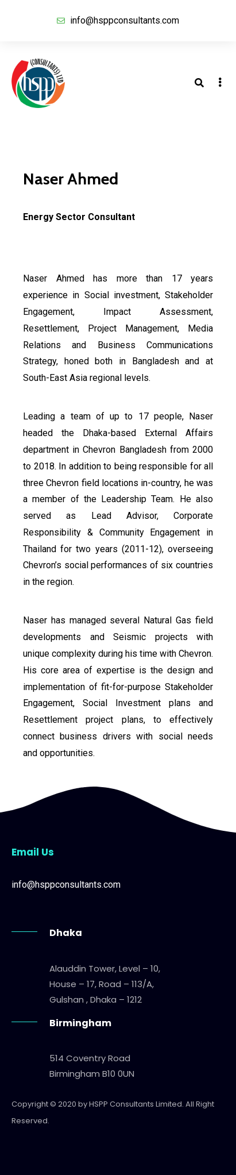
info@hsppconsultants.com (66, 884)
